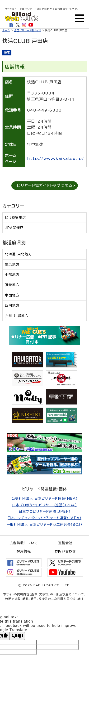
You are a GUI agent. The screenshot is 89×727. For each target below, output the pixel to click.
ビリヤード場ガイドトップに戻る (44, 185)
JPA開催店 (14, 227)
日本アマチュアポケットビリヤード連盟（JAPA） (44, 518)
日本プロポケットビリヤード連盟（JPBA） (44, 505)
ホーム (6, 30)
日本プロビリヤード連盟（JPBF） (44, 511)
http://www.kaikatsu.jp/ (55, 158)
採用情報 (24, 551)
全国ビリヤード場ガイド (27, 30)
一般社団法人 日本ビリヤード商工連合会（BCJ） (44, 524)
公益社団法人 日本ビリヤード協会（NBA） (45, 498)
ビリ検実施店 (15, 217)
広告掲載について (23, 543)
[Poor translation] (17, 636)
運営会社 (65, 543)
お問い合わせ (65, 551)
